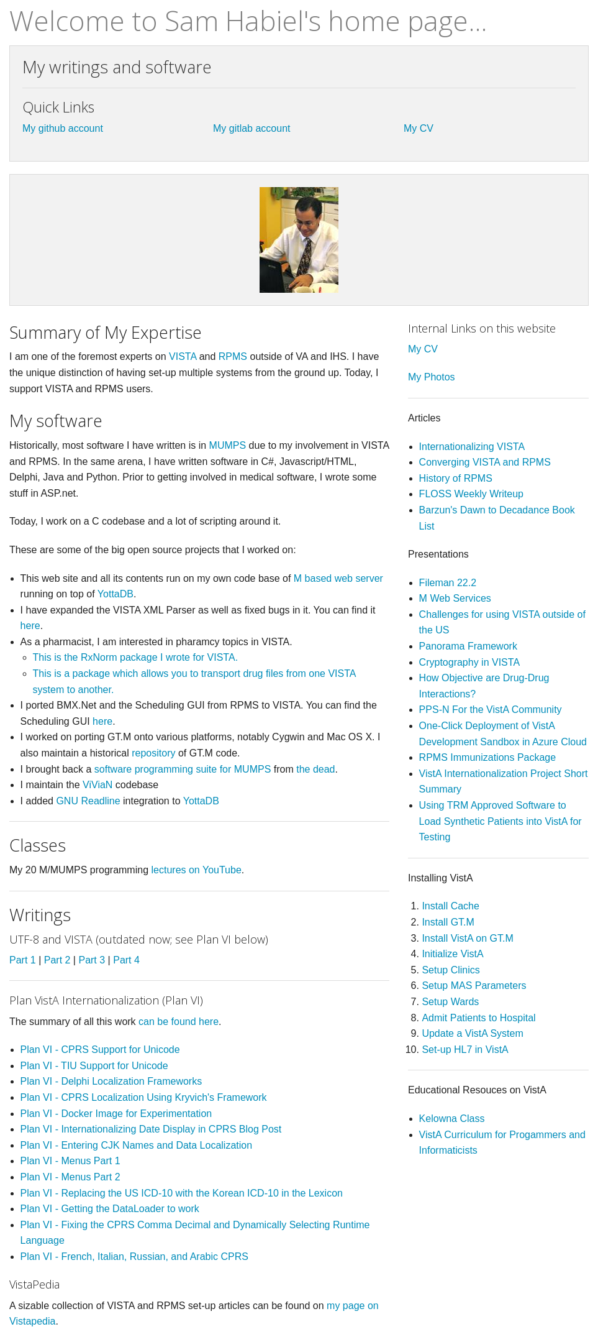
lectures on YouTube (197, 870)
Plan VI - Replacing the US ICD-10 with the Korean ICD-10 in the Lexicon (181, 1193)
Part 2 (57, 960)
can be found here (178, 1021)
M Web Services (455, 598)
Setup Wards (450, 1001)
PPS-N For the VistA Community (490, 709)
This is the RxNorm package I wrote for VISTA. (135, 657)
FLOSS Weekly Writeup (471, 494)
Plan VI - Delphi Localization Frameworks (111, 1081)
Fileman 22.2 (448, 582)
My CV (418, 128)
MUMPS (228, 445)
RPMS (233, 356)
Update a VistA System (472, 1033)
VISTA (182, 356)
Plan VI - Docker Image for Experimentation (116, 1113)
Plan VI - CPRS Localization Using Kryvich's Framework (143, 1097)
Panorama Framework (468, 646)
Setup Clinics (450, 970)
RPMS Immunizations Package (487, 757)
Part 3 (91, 960)
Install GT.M (448, 922)
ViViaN (97, 784)
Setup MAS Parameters (474, 985)
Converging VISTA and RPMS (485, 462)
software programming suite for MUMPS (182, 769)
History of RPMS (455, 478)
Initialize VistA (452, 954)
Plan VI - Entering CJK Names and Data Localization (136, 1145)
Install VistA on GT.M (467, 938)
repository (153, 753)
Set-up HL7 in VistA (465, 1049)
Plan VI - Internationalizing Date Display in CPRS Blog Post (151, 1129)
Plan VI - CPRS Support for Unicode (100, 1049)
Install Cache (450, 906)
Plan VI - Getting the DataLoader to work (109, 1208)
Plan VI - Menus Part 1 (70, 1161)
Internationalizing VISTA (472, 446)
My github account (62, 128)
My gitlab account (252, 128)
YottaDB (115, 594)
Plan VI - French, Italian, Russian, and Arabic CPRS (134, 1256)
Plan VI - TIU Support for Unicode (94, 1065)
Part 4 (126, 960)
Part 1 (22, 960)
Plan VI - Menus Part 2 (70, 1177)
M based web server (338, 578)
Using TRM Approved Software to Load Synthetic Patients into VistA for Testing (500, 821)
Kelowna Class (452, 1118)
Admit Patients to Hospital (478, 1018)
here (30, 625)
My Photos (431, 377)
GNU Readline (88, 801)
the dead (315, 769)
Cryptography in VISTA (469, 662)
